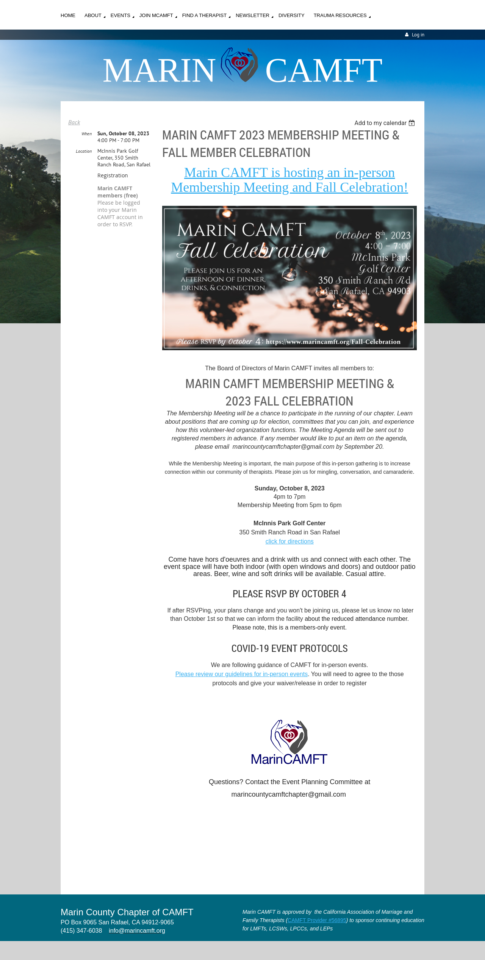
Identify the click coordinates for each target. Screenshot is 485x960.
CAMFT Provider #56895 (317, 920)
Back (74, 122)
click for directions (290, 541)
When (86, 133)
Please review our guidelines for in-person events (241, 674)
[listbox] (385, 123)
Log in (418, 34)
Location (84, 151)
